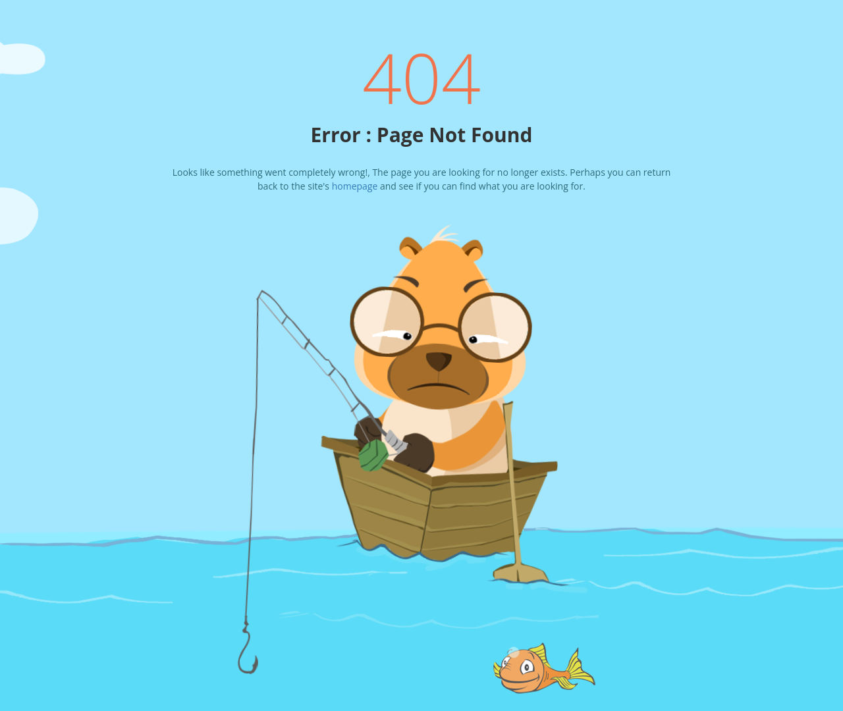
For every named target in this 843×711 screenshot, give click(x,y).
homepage (355, 186)
